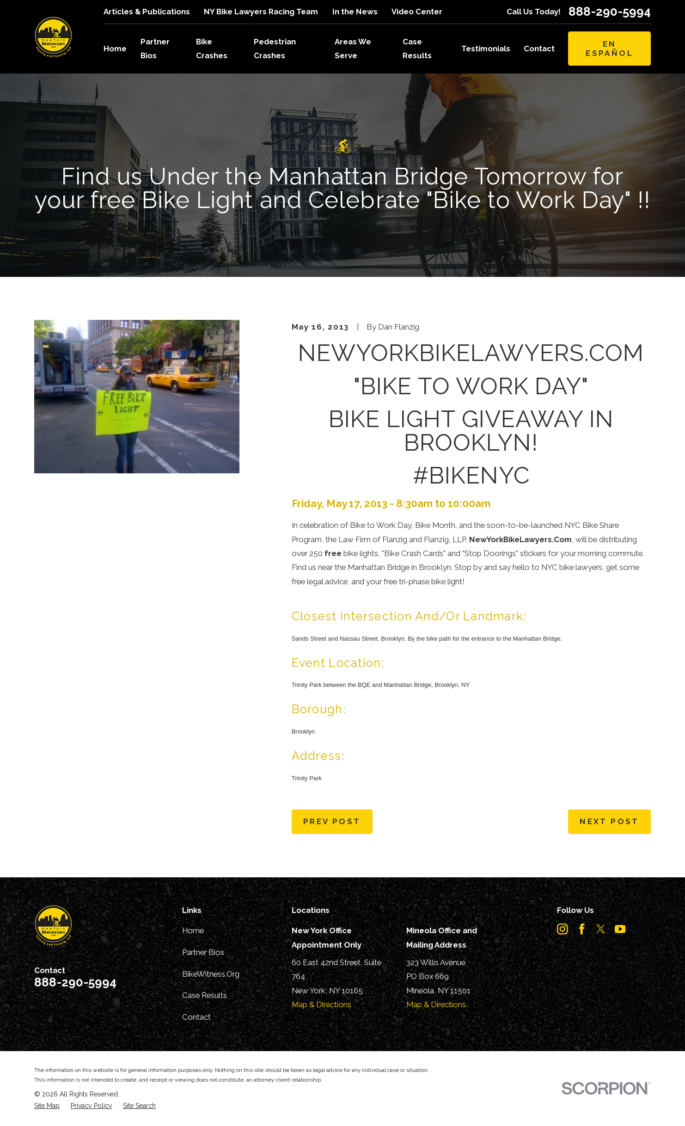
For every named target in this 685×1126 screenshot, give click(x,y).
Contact (196, 1017)
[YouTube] (620, 929)
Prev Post (332, 821)
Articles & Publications (147, 11)
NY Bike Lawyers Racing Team (261, 11)
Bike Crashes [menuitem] (211, 48)
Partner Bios (203, 952)
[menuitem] (47, 1106)
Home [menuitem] (115, 48)
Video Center (416, 11)
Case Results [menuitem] (417, 48)
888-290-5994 (610, 12)
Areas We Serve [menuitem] (353, 48)
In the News (355, 11)
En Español (609, 48)
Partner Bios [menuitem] (155, 48)
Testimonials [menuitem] (485, 48)
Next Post (609, 821)
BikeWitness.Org (210, 974)
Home (193, 930)
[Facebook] (581, 929)
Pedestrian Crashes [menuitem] (275, 48)
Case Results (204, 995)
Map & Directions (321, 1004)
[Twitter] (600, 929)
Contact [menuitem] (539, 48)
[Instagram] (562, 929)
